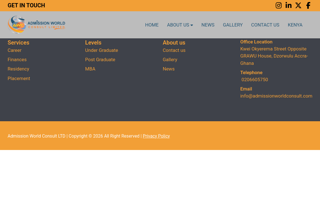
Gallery (233, 25)
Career (14, 50)
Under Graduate (101, 50)
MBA (90, 69)
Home (152, 25)
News (207, 25)
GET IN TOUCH (26, 5)
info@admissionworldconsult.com (276, 96)
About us (180, 25)
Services (18, 42)
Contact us (265, 25)
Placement (19, 78)
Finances (17, 59)
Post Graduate (100, 59)
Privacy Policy (156, 136)
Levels (93, 42)
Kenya (295, 25)
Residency (18, 69)
